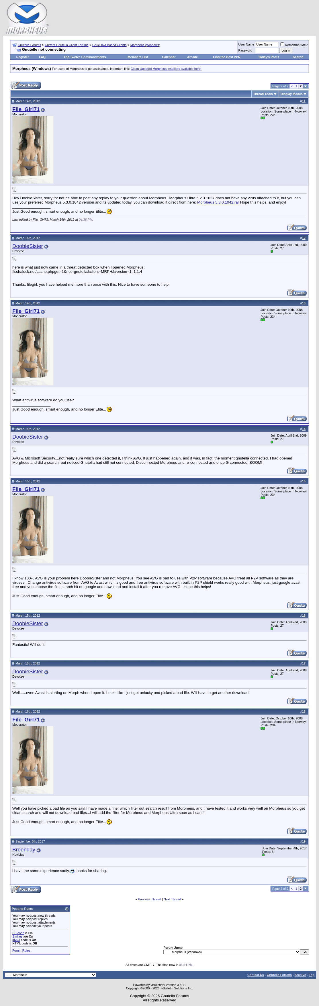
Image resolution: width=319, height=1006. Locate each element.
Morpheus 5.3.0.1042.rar (218, 202)
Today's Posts (268, 57)
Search (298, 57)
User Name (246, 44)
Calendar (168, 57)
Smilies (17, 936)
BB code (18, 933)
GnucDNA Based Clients (109, 45)
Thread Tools (263, 94)
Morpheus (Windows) (145, 45)
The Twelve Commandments (85, 57)
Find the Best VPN (226, 57)
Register (22, 57)
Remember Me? (294, 45)
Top (311, 975)
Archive (300, 975)
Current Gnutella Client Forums (66, 45)
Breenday (23, 850)
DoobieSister (27, 246)
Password (245, 50)
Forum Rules (21, 950)
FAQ (42, 57)
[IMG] (16, 940)
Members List (138, 57)
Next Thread (172, 899)
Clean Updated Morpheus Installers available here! (166, 68)
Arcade (192, 57)
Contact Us (255, 975)
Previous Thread (149, 899)
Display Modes (292, 94)
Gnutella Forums (29, 45)
